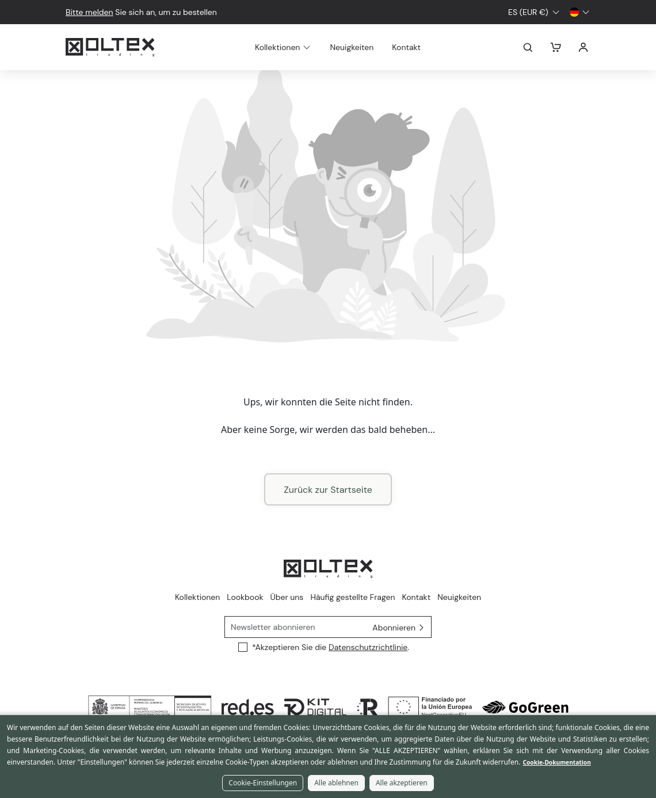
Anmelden (583, 47)
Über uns (287, 597)
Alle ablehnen (336, 783)
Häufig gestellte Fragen (352, 597)
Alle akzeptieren (402, 783)
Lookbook (245, 597)
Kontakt (420, 47)
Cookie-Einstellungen (262, 783)
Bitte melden (89, 12)
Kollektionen (197, 597)
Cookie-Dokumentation (556, 762)
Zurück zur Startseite (328, 490)
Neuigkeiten (365, 47)
